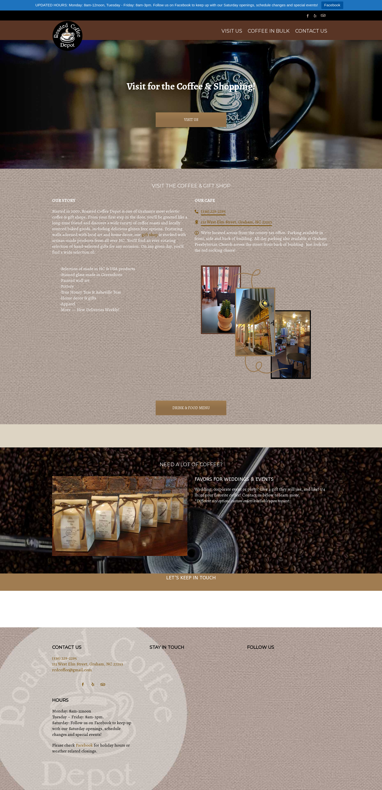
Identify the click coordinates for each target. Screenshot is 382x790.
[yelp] (315, 16)
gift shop (150, 234)
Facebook (332, 5)
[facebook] (308, 16)
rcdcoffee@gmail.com (72, 670)
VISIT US (191, 119)
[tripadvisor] (324, 16)
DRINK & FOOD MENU (191, 408)
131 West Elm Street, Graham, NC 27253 (236, 222)
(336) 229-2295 (213, 211)
